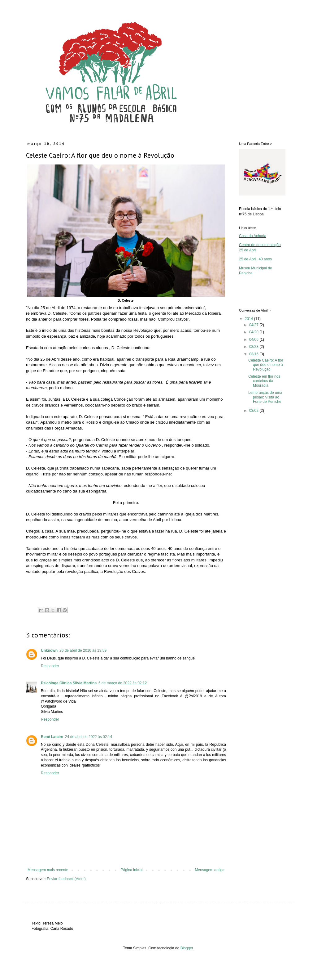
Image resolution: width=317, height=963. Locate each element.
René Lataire (52, 737)
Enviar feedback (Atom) (66, 879)
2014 (249, 319)
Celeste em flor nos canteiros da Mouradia (264, 381)
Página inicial (132, 870)
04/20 (254, 332)
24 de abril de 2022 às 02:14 (88, 737)
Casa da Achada (252, 236)
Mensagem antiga (209, 870)
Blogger (186, 948)
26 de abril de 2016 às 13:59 (82, 650)
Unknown (49, 650)
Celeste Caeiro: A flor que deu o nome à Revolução (265, 364)
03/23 (254, 346)
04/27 (254, 325)
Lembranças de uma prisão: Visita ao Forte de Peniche (265, 397)
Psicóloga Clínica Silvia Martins (69, 683)
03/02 (254, 410)
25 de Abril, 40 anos (255, 259)
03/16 (254, 354)
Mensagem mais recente (48, 870)
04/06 (254, 339)
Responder (50, 666)
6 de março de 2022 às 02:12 (122, 683)
